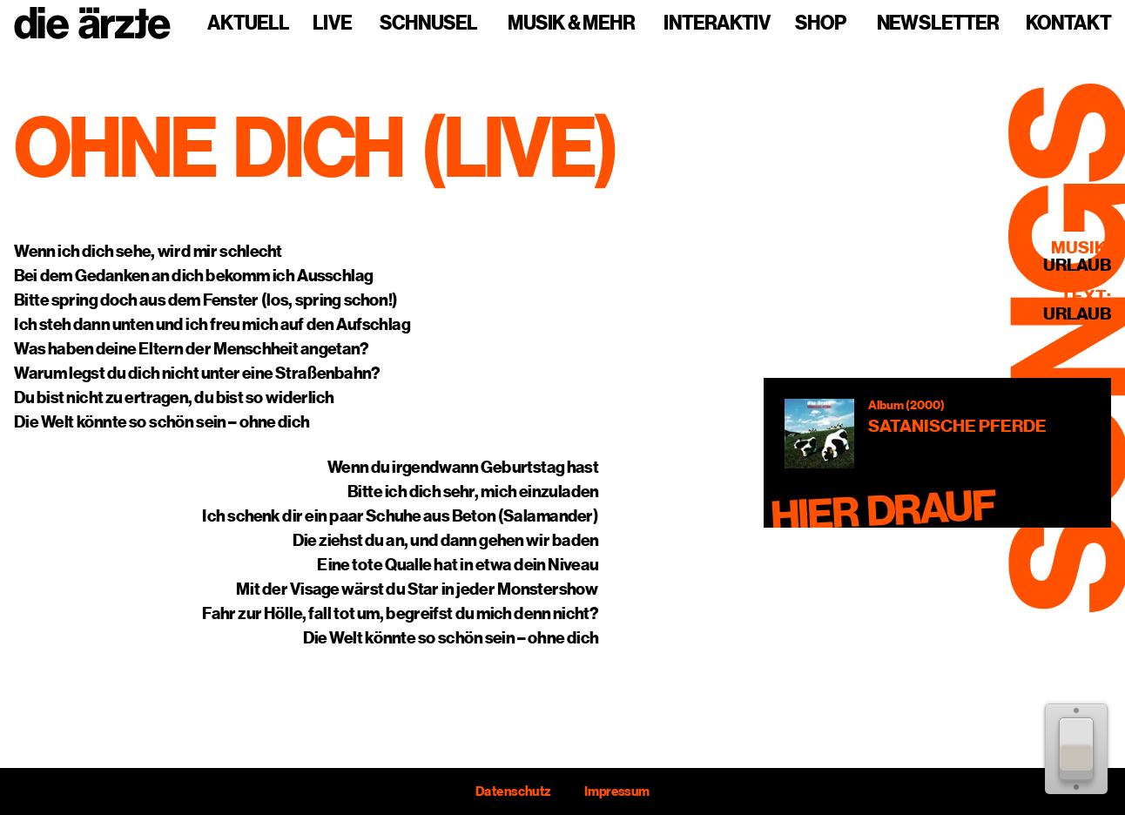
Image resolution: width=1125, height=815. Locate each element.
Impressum (617, 791)
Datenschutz (512, 791)
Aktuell (248, 23)
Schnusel (428, 23)
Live (332, 23)
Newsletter (938, 23)
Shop (820, 23)
